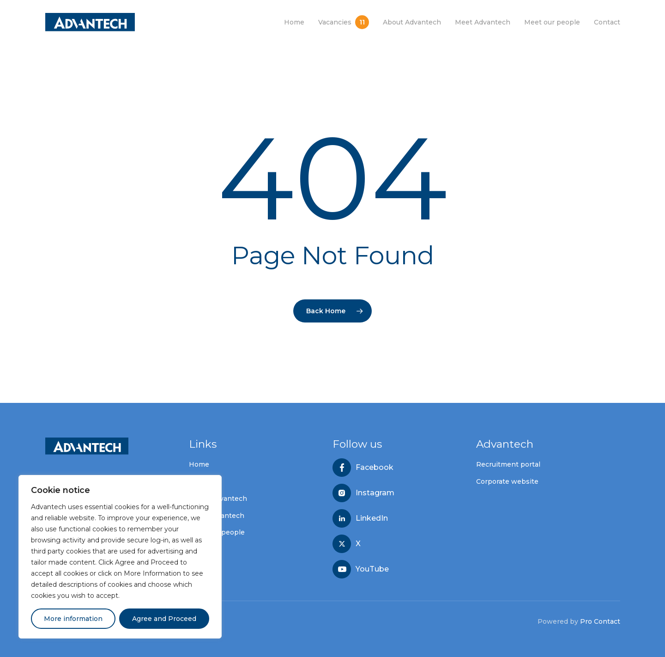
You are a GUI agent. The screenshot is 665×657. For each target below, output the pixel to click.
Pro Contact (600, 621)
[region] (120, 557)
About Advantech (218, 498)
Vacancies (205, 481)
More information (73, 618)
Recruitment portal (508, 464)
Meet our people (217, 532)
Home (199, 464)
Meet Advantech (216, 515)
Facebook (374, 467)
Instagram (375, 493)
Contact (202, 549)
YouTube (372, 569)
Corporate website (507, 481)
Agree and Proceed (164, 618)
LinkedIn (372, 518)
